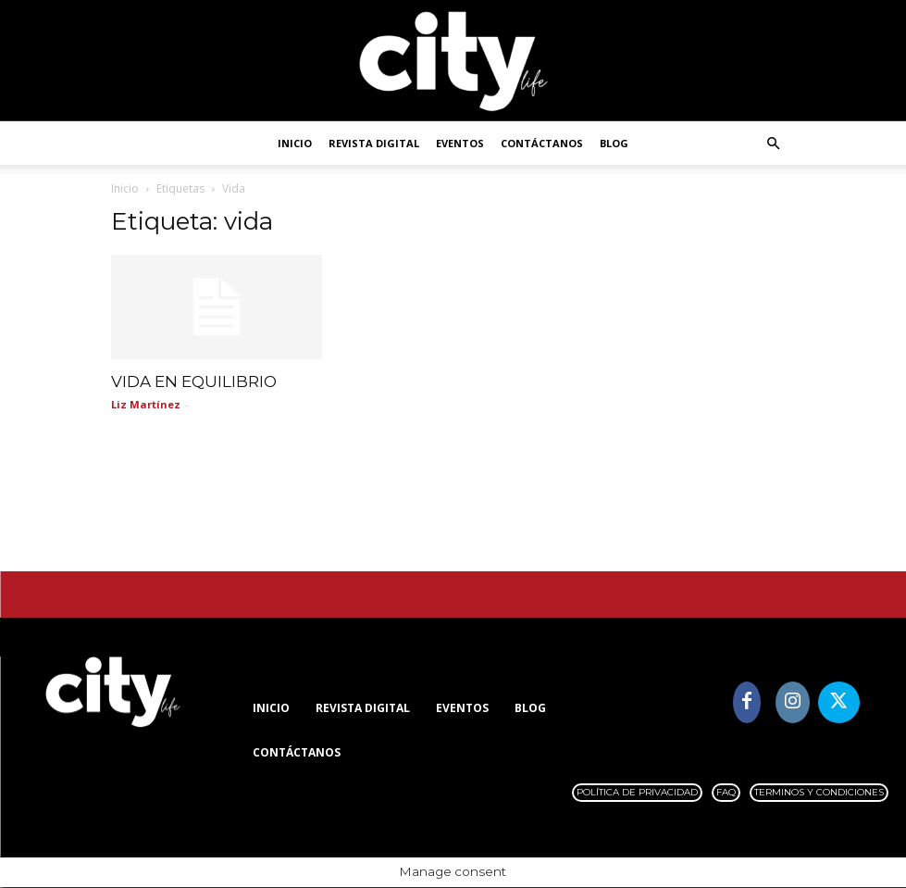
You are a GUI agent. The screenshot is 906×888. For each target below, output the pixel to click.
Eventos (460, 143)
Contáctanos (542, 143)
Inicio (295, 143)
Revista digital (374, 143)
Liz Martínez (145, 405)
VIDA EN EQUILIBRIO (194, 382)
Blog (614, 143)
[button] (773, 144)
